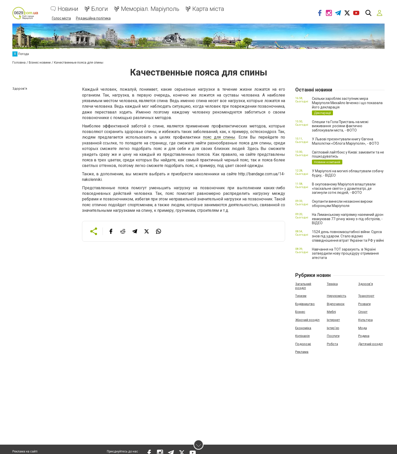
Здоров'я (365, 284)
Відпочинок (336, 304)
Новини (68, 9)
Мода (362, 328)
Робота (332, 344)
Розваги (364, 304)
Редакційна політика (93, 18)
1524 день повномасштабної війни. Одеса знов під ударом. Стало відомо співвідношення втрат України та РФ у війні (348, 236)
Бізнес (300, 312)
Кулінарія (302, 335)
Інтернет (333, 319)
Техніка (332, 284)
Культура (365, 319)
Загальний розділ (303, 286)
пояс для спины (219, 137)
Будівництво (305, 304)
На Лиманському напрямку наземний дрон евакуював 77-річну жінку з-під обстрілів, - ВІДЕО (347, 218)
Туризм (300, 295)
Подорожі (303, 344)
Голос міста (61, 18)
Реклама (301, 352)
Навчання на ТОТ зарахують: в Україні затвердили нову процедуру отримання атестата (345, 253)
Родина (363, 335)
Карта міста (208, 9)
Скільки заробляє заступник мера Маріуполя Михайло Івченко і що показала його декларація (347, 103)
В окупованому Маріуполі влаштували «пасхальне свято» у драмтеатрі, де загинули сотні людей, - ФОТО (343, 188)
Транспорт (366, 295)
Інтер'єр (333, 328)
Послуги (333, 335)
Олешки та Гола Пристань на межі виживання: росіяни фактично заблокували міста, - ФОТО (340, 126)
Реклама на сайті (24, 451)
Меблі (331, 312)
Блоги (99, 9)
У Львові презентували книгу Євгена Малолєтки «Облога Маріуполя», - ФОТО (345, 141)
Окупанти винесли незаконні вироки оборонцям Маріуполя (342, 203)
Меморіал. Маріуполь (150, 9)
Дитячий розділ (370, 344)
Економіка (303, 328)
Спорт (363, 312)
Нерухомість (336, 295)
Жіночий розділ (307, 319)
